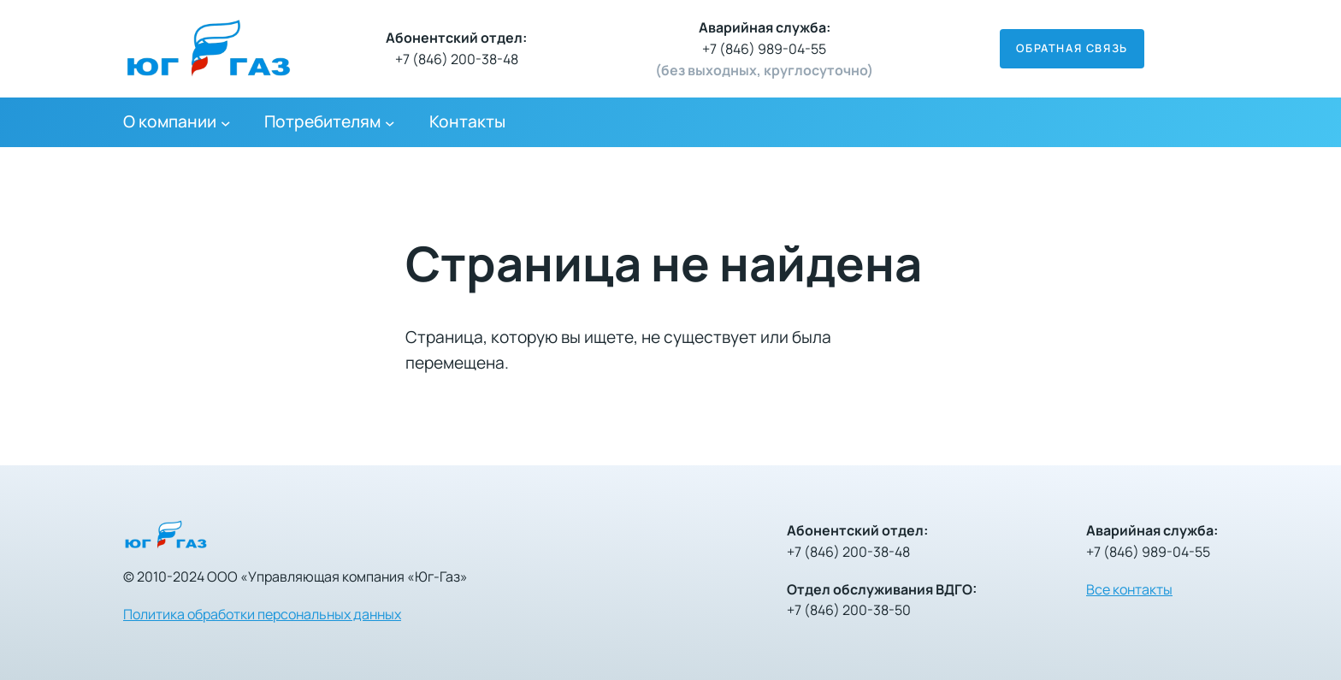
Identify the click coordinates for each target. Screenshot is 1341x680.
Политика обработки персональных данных (262, 614)
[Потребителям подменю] (390, 122)
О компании (169, 121)
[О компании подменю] (226, 122)
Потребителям (322, 121)
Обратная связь (1071, 48)
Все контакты (1129, 589)
